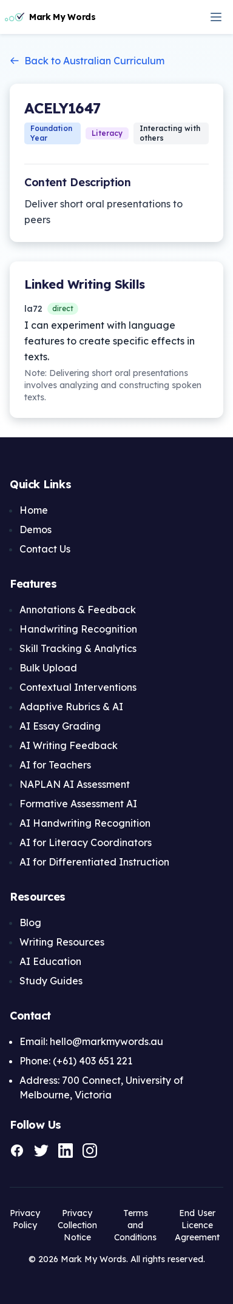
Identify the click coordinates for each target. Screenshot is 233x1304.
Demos (35, 529)
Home (33, 510)
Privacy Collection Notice (77, 1225)
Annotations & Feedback (77, 609)
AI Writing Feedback (68, 745)
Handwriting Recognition (78, 629)
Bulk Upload (48, 668)
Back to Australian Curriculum (87, 61)
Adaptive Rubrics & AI (71, 707)
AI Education (50, 961)
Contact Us (44, 549)
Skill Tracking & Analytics (78, 648)
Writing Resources (61, 942)
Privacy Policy (25, 1219)
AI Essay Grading (60, 726)
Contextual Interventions (78, 687)
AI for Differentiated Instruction (94, 862)
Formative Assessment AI (78, 804)
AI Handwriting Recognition (84, 823)
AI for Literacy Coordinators (85, 842)
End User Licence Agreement (197, 1225)
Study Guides (51, 981)
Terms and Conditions (135, 1225)
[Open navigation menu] (216, 17)
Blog (30, 922)
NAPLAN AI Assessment (74, 784)
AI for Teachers (55, 765)
